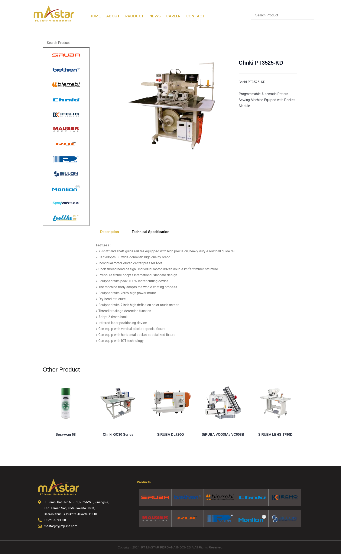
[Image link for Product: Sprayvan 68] (66, 403)
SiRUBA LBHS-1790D (275, 434)
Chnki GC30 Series (118, 434)
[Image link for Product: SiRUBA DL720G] (170, 403)
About (113, 10)
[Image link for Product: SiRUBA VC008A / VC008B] (223, 403)
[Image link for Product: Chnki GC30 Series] (118, 403)
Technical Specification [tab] (150, 232)
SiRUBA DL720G (170, 434)
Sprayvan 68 (66, 434)
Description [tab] (109, 232)
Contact (195, 10)
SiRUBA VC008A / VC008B (223, 434)
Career (173, 10)
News (155, 10)
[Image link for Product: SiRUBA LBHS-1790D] (275, 403)
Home (95, 10)
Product (134, 10)
